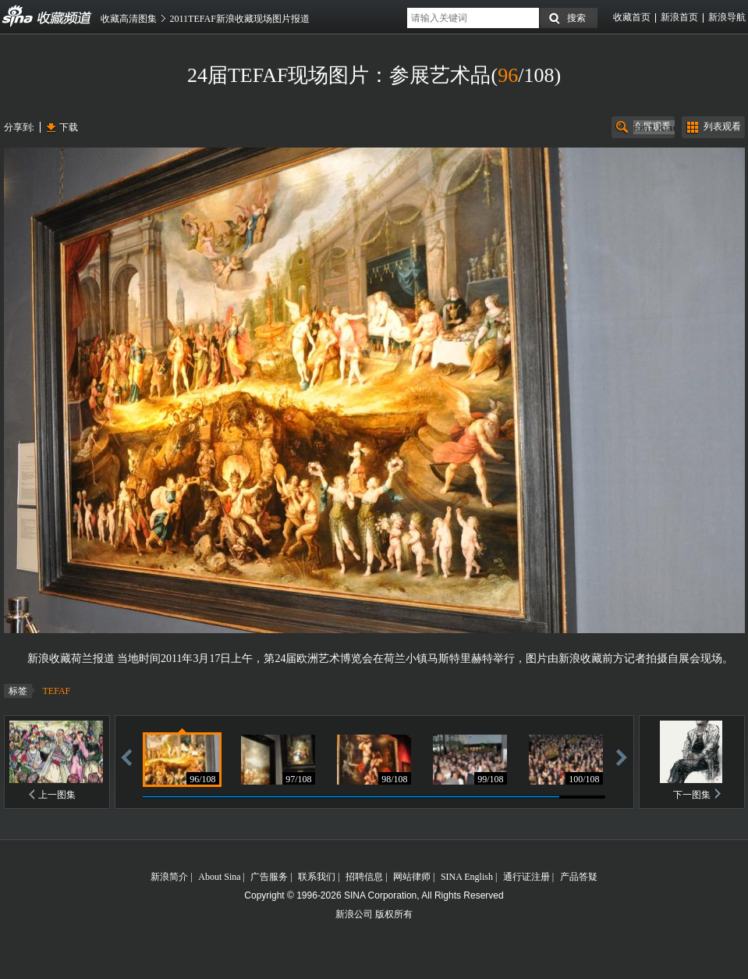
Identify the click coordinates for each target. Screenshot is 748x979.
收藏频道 (18, 16)
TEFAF (57, 690)
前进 (621, 757)
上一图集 (57, 794)
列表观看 (722, 126)
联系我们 (316, 876)
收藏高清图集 (129, 18)
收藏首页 (632, 17)
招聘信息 (364, 876)
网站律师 (412, 876)
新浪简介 (169, 876)
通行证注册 (526, 876)
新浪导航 (727, 17)
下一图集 (692, 794)
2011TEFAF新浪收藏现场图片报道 (240, 18)
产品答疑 (578, 876)
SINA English (467, 876)
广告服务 (269, 876)
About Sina (219, 876)
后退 (126, 757)
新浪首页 (679, 17)
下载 (68, 127)
